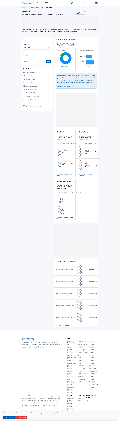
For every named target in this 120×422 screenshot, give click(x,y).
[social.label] (87, 401)
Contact (80, 400)
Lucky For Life (82, 342)
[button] (53, 3)
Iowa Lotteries (71, 359)
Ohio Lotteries (82, 368)
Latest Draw (70, 398)
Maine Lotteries (82, 354)
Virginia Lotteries (93, 384)
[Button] (96, 3)
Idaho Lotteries (71, 357)
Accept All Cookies (9, 417)
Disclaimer (81, 401)
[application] (65, 58)
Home (23, 7)
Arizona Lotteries (83, 344)
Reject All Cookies (21, 417)
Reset (25, 61)
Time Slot (25, 52)
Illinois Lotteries (82, 351)
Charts (80, 13)
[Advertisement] (60, 21)
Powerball (70, 341)
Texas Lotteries (71, 386)
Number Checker (72, 405)
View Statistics (93, 269)
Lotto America (93, 342)
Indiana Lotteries (93, 354)
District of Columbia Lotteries (70, 354)
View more (50, 405)
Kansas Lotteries (82, 352)
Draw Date (26, 44)
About (79, 398)
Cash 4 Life (92, 341)
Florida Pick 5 (39, 7)
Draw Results (71, 400)
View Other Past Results (62, 325)
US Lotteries (30, 7)
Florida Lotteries (82, 349)
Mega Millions (82, 341)
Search (25, 40)
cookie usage (65, 413)
